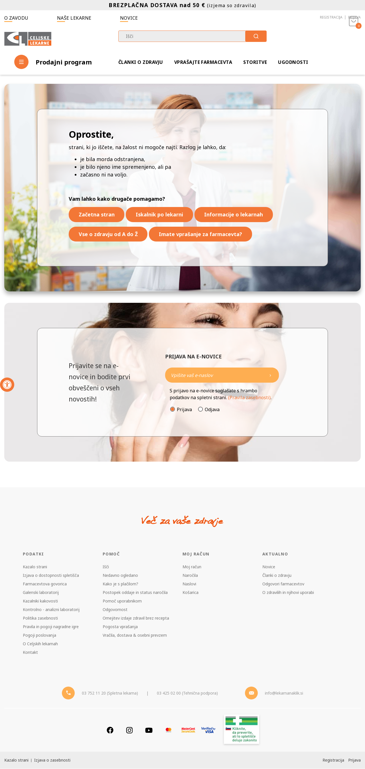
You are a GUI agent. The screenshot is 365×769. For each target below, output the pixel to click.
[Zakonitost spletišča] (241, 730)
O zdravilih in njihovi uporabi (288, 592)
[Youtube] (149, 730)
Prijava (354, 17)
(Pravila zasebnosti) (249, 398)
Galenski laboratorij (41, 592)
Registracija (331, 17)
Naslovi (189, 584)
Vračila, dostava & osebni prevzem (135, 635)
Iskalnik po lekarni (160, 214)
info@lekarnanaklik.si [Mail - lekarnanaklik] (284, 693)
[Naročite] (222, 375)
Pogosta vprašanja (120, 627)
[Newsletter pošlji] (270, 375)
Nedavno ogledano (120, 575)
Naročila (190, 575)
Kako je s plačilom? (120, 584)
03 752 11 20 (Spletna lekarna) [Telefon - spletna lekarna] (110, 693)
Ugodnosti (293, 62)
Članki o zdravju (140, 62)
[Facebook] (110, 730)
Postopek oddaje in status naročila (135, 592)
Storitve (255, 62)
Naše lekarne (74, 18)
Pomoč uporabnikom (122, 601)
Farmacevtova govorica (45, 584)
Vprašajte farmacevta (203, 62)
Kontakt (30, 652)
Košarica (190, 592)
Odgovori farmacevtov (283, 584)
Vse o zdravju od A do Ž (108, 234)
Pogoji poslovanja (39, 635)
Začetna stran (97, 214)
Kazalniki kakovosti (40, 601)
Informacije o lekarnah (234, 214)
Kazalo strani (35, 567)
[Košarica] (353, 39)
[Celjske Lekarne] (27, 39)
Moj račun (191, 567)
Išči (106, 567)
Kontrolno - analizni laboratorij (51, 609)
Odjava (212, 410)
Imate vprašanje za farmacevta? (201, 234)
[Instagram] (129, 730)
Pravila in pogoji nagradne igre (51, 627)
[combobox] (192, 36)
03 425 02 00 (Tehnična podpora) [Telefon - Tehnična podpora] (187, 693)
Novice (129, 18)
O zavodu (16, 18)
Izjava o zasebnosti (52, 760)
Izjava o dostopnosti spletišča (51, 575)
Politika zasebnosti (40, 618)
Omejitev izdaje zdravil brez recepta (136, 618)
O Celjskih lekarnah (40, 644)
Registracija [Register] (333, 760)
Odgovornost (115, 609)
